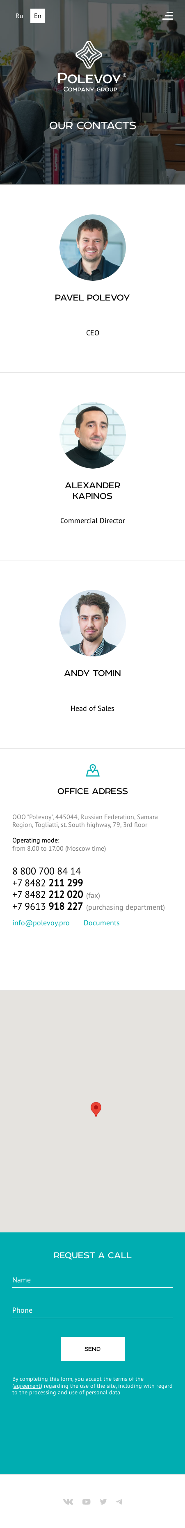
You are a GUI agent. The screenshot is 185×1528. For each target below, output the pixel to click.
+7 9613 (47, 906)
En (37, 15)
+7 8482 (47, 883)
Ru (19, 15)
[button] (96, 1109)
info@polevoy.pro (41, 922)
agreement (27, 1385)
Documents (102, 922)
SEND (92, 1349)
